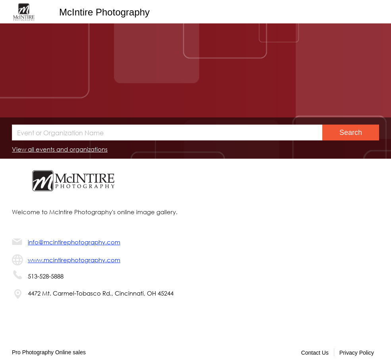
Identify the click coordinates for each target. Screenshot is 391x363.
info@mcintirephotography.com (74, 242)
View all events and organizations (60, 149)
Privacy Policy (356, 353)
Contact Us (315, 353)
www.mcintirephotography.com (74, 260)
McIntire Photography (104, 12)
